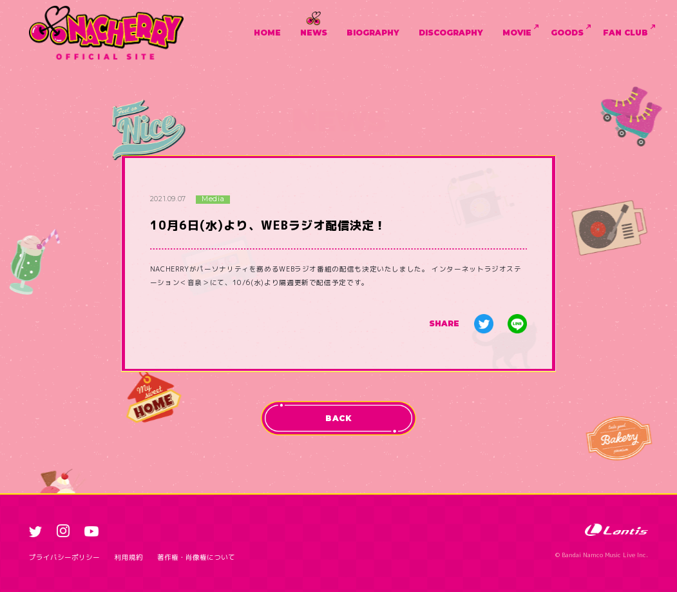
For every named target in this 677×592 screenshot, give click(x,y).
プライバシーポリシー (64, 557)
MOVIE (516, 32)
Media (213, 199)
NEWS (313, 32)
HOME (267, 32)
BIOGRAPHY (373, 32)
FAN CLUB (625, 32)
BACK (338, 418)
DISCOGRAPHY (451, 32)
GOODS (567, 32)
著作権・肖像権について (196, 557)
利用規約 (129, 557)
